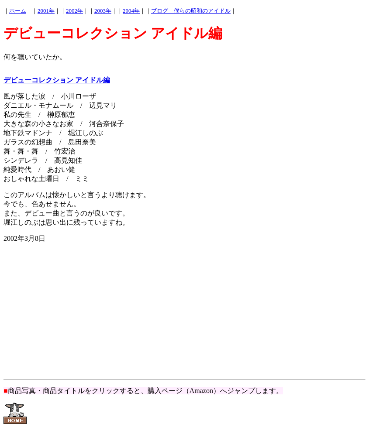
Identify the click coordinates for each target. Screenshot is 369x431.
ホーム (17, 10)
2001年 (46, 10)
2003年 (102, 10)
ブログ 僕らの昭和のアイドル (191, 10)
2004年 (131, 10)
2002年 (74, 10)
